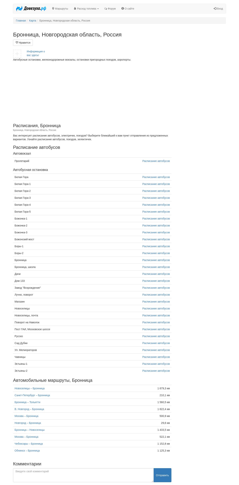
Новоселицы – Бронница (30, 388)
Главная (21, 20)
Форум (110, 8)
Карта (32, 20)
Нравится (22, 42)
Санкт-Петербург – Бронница (32, 395)
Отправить (162, 475)
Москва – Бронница (26, 416)
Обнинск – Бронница (27, 450)
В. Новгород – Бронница (29, 409)
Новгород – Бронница (28, 422)
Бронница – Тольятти (27, 402)
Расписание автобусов (156, 160)
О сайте (127, 8)
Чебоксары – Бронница (29, 443)
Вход (218, 8)
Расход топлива (86, 8)
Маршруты (60, 8)
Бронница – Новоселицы (30, 429)
